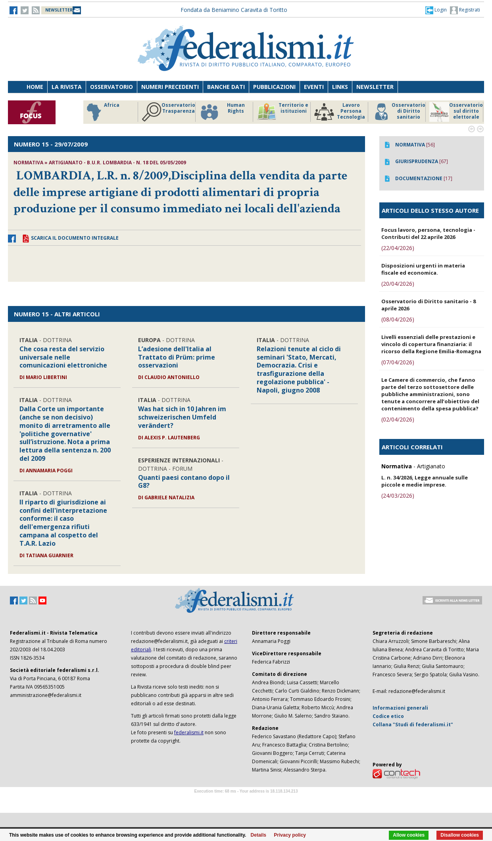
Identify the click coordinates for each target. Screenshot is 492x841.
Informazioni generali (400, 707)
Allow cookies (409, 835)
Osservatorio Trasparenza (168, 112)
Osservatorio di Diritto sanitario (398, 112)
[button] (436, 10)
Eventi (314, 86)
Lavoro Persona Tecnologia (339, 112)
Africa (101, 112)
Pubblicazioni (274, 86)
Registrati (465, 10)
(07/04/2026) (397, 362)
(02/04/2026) (397, 419)
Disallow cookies (459, 835)
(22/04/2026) (397, 248)
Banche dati (226, 86)
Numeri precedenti (170, 86)
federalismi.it (189, 732)
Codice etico (388, 716)
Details (258, 835)
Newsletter (375, 86)
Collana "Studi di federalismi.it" (413, 724)
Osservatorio (111, 86)
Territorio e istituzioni (282, 112)
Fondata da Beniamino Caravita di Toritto (234, 9)
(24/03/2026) (397, 495)
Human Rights (222, 112)
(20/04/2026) (397, 283)
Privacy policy (290, 835)
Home (35, 86)
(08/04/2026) (397, 319)
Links (340, 86)
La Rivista (67, 86)
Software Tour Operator (246, 800)
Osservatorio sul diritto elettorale (456, 112)
